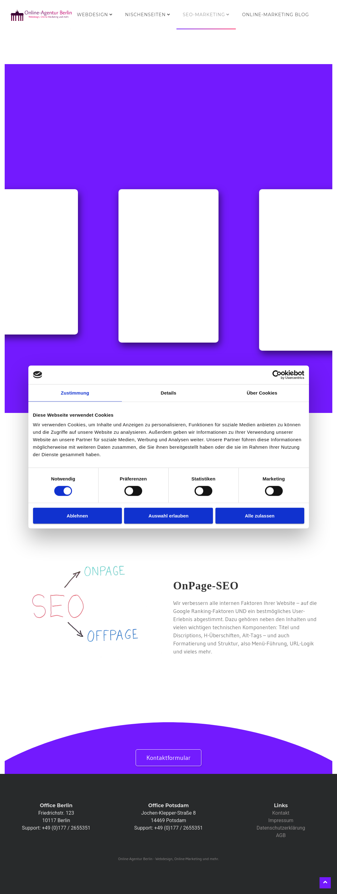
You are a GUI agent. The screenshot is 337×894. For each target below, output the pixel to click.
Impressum (281, 820)
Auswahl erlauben (168, 515)
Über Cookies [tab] (262, 392)
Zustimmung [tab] (75, 392)
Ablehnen (77, 515)
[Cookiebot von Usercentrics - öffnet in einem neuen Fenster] (277, 374)
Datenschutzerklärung (281, 828)
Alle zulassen (259, 515)
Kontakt (280, 813)
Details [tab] (168, 392)
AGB (281, 835)
